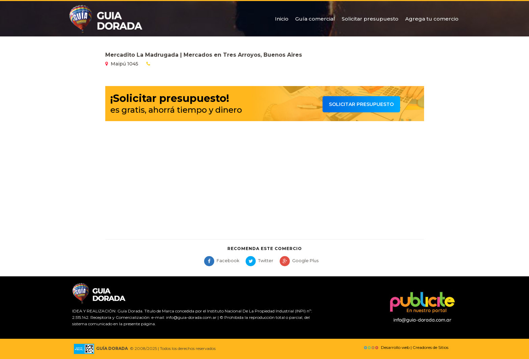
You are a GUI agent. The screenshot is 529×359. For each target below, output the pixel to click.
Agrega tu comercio (431, 19)
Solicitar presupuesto (370, 19)
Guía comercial (315, 19)
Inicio (281, 19)
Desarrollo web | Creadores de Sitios (405, 347)
